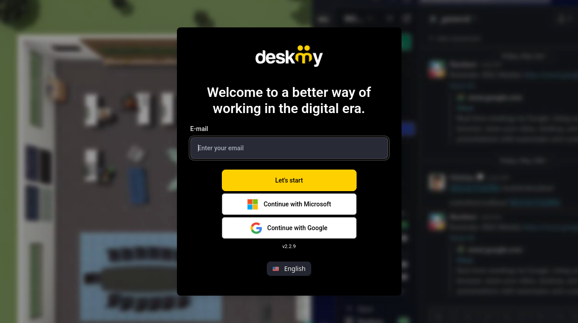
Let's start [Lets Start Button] (289, 180)
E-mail (199, 128)
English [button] (289, 268)
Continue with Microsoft (289, 204)
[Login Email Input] (289, 148)
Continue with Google (289, 228)
